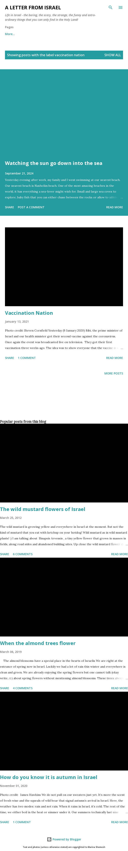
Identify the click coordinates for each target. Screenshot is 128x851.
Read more (114, 207)
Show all (112, 55)
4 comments (23, 688)
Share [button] (9, 207)
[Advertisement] (63, 404)
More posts (113, 373)
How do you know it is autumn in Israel (48, 777)
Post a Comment (31, 207)
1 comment (27, 358)
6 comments (23, 554)
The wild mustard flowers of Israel (42, 509)
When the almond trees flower (38, 643)
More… (85, 34)
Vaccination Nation (29, 312)
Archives (64, 34)
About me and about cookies (26, 34)
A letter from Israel (33, 7)
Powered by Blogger (64, 839)
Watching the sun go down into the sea (53, 163)
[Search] (110, 7)
